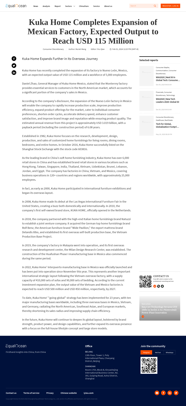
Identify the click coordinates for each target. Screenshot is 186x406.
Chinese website (69, 392)
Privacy (50, 392)
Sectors (68, 5)
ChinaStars (84, 6)
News (35, 6)
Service (96, 6)
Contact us (11, 392)
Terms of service (31, 392)
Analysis (46, 6)
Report (58, 6)
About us (108, 6)
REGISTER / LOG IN (170, 6)
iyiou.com (88, 392)
